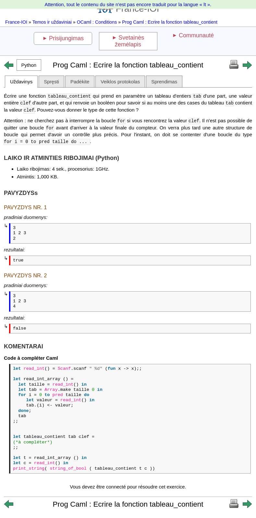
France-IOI (16, 22)
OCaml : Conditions (97, 22)
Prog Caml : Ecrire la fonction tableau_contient (169, 22)
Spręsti (51, 81)
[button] (29, 65)
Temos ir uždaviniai (52, 22)
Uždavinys (21, 81)
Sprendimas (164, 81)
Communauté (196, 35)
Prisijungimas (66, 38)
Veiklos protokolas (120, 81)
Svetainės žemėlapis (129, 41)
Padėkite (79, 81)
